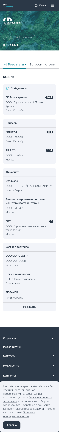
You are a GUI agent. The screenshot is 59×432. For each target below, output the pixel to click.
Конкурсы (29, 356)
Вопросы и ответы (42, 64)
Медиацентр (29, 366)
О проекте (29, 338)
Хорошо (12, 425)
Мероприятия (12, 346)
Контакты (29, 376)
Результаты (13, 64)
